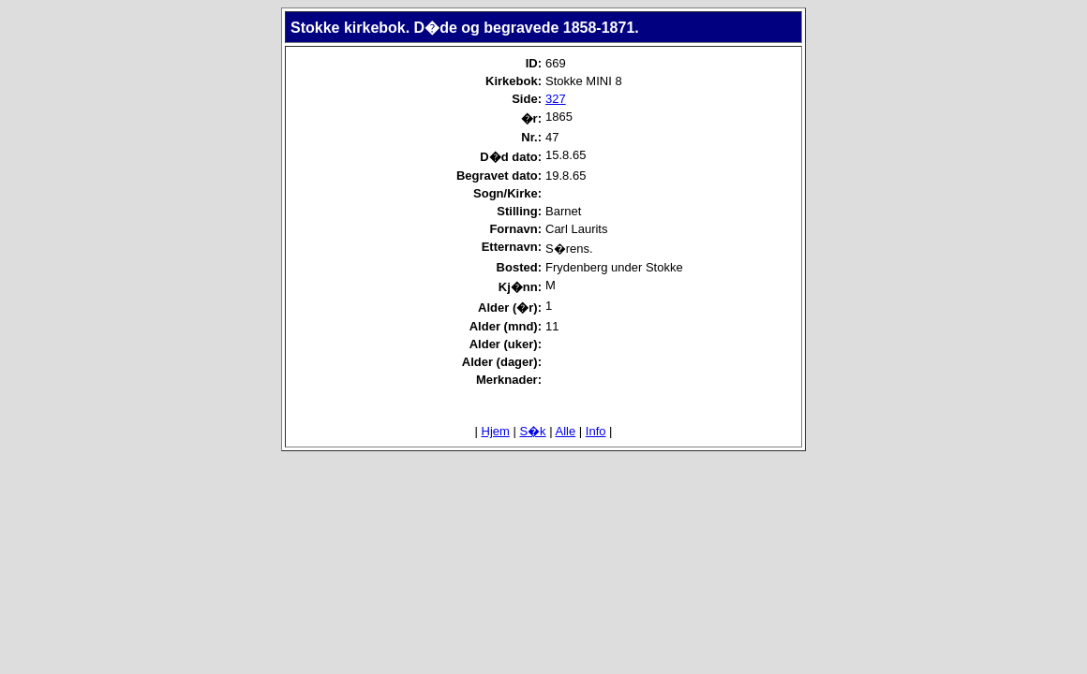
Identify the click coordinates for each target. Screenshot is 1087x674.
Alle (566, 431)
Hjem (496, 431)
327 (555, 99)
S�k (532, 431)
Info (596, 431)
